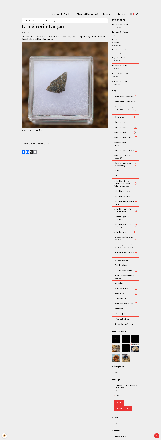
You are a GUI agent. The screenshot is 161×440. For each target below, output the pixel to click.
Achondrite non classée (125, 191)
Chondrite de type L (125, 127)
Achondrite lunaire (125, 232)
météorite (25, 143)
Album (79, 14)
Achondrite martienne (125, 196)
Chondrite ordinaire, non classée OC (125, 157)
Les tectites (125, 284)
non (117, 396)
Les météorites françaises (125, 96)
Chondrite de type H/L (125, 122)
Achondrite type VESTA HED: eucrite (125, 218)
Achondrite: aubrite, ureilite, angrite (125, 203)
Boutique (121, 14)
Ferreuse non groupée (125, 261)
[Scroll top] (156, 435)
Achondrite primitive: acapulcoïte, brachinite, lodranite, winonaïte (125, 183)
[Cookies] (4, 435)
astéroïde (40, 143)
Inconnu (125, 171)
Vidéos (87, 14)
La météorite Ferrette (120, 32)
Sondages (103, 14)
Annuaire (113, 14)
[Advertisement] (38, 4)
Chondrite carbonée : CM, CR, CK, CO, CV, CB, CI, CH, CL (125, 109)
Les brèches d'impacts (125, 289)
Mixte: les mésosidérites (125, 271)
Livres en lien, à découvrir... (125, 325)
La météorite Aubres (120, 73)
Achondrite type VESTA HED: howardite (125, 211)
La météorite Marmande (121, 65)
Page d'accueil (56, 14)
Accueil (24, 21)
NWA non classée (125, 176)
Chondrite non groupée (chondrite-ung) (125, 164)
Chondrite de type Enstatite (125, 150)
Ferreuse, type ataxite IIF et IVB (125, 254)
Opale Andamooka (119, 81)
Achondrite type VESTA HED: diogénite (125, 226)
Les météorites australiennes (125, 102)
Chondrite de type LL (125, 132)
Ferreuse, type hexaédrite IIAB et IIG (125, 239)
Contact (94, 14)
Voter (119, 403)
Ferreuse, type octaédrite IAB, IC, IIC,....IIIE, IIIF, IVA (125, 246)
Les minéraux (125, 294)
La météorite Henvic (120, 24)
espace (33, 143)
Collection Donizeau (125, 320)
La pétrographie (125, 299)
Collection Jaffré (125, 315)
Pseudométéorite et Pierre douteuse (125, 277)
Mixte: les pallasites (125, 266)
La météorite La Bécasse (121, 50)
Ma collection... (69, 14)
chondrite (48, 143)
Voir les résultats (123, 409)
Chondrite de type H (125, 117)
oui (117, 392)
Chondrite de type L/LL (125, 138)
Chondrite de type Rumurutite (125, 144)
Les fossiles (125, 309)
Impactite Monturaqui (121, 58)
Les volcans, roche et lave (125, 304)
